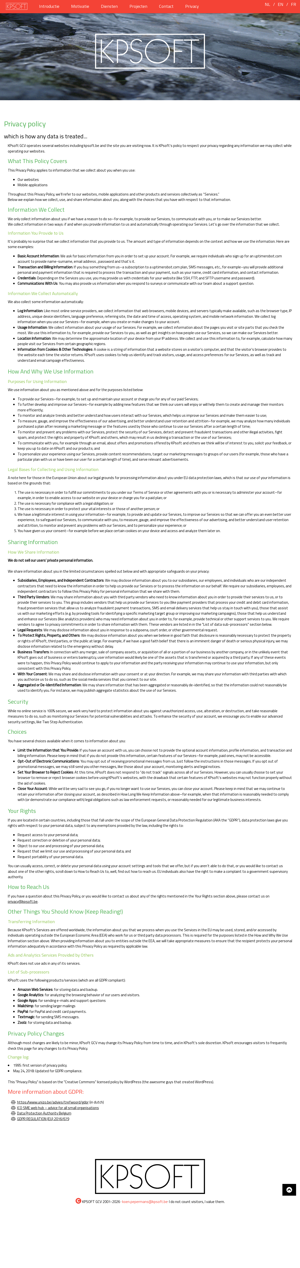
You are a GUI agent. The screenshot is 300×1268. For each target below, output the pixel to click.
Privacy (192, 6)
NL (267, 4)
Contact (166, 6)
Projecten (138, 6)
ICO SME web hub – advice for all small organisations (58, 1108)
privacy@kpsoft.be (23, 901)
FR (293, 4)
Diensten (109, 6)
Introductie (49, 6)
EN (280, 4)
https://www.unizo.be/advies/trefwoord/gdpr (53, 1102)
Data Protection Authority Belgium (44, 1113)
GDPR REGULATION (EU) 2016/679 (43, 1119)
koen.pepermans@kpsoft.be (145, 1201)
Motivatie (80, 6)
